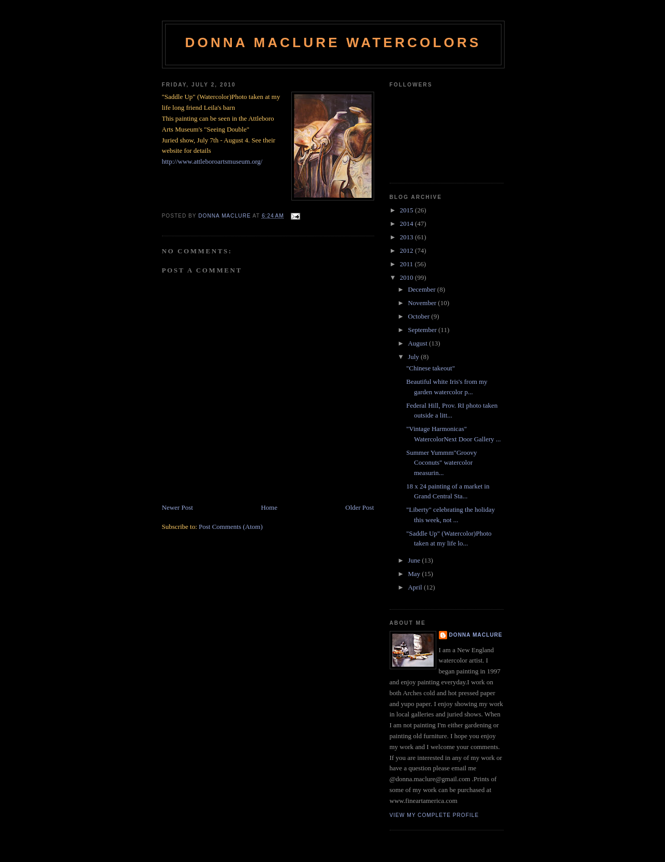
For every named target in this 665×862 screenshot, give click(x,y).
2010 (407, 277)
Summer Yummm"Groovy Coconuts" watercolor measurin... (441, 463)
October (419, 316)
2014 (407, 223)
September (423, 330)
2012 (407, 250)
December (422, 289)
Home (269, 507)
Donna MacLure (476, 635)
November (423, 303)
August (418, 343)
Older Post (359, 507)
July (414, 357)
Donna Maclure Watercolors (333, 42)
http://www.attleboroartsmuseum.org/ (212, 161)
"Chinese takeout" (430, 368)
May (415, 574)
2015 (407, 210)
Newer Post (177, 507)
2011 (407, 264)
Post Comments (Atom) (231, 526)
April (416, 587)
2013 (407, 237)
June (415, 560)
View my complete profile (434, 815)
